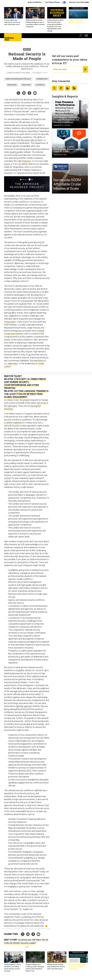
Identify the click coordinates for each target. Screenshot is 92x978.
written (7, 478)
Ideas (27, 49)
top (46, 298)
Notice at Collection (34, 2)
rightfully (19, 706)
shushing (13, 152)
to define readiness (13, 422)
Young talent (10, 321)
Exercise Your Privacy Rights (79, 2)
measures (26, 161)
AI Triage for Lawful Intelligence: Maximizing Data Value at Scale (68, 149)
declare (34, 894)
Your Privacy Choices (55, 2)
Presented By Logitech (62, 125)
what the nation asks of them (29, 140)
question (28, 706)
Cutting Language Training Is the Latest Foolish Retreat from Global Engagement (26, 394)
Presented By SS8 (59, 155)
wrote (40, 304)
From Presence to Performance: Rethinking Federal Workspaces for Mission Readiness (66, 119)
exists (7, 164)
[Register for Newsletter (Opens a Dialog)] (85, 69)
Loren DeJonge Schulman (18, 73)
